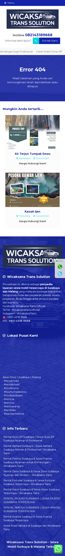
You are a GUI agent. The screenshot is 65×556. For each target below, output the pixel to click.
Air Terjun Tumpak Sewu (32, 153)
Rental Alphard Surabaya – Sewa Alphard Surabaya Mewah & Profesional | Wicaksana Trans (29, 449)
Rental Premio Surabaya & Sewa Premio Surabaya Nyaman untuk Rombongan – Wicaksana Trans (27, 462)
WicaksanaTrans (26, 313)
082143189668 (38, 35)
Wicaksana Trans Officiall (30, 306)
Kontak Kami (45, 41)
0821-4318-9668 (17, 317)
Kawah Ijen (32, 211)
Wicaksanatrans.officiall (26, 309)
